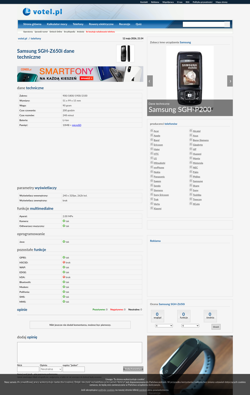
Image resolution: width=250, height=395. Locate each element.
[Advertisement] (80, 154)
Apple (157, 135)
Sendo (157, 185)
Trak (156, 199)
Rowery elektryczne (101, 24)
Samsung (198, 181)
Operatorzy (28, 31)
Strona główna (32, 24)
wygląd (157, 317)
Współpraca (168, 2)
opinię (27, 337)
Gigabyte (198, 144)
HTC (156, 153)
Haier (157, 149)
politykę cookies (106, 390)
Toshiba (197, 194)
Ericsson (158, 144)
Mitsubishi (159, 162)
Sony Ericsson (161, 194)
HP (194, 149)
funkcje (184, 317)
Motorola (198, 162)
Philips (196, 176)
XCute (196, 203)
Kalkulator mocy (57, 24)
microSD (76, 125)
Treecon (197, 199)
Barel (156, 140)
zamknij (143, 390)
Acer (156, 131)
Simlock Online (55, 31)
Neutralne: (134, 309)
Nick (19, 365)
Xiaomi (157, 208)
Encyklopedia (69, 31)
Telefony (78, 24)
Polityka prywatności (202, 2)
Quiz (139, 24)
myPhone (159, 167)
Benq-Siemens (201, 140)
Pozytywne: (99, 309)
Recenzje (124, 24)
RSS (187, 2)
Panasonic (159, 176)
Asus (195, 135)
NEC (195, 167)
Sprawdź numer (41, 31)
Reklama (155, 2)
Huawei (197, 153)
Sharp (196, 185)
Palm (195, 172)
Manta (196, 158)
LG (155, 158)
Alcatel (197, 131)
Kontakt (144, 2)
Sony (195, 190)
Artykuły (80, 31)
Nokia (157, 172)
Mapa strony (222, 2)
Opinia (43, 365)
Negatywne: (117, 309)
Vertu (157, 203)
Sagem (157, 181)
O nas (179, 2)
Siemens (158, 190)
